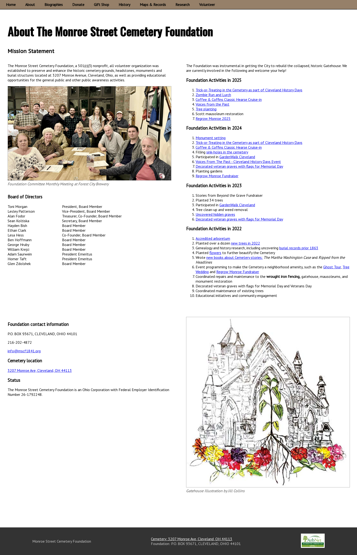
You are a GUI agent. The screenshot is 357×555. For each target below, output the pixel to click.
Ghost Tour (332, 267)
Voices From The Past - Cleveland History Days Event (238, 161)
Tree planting (206, 109)
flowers (215, 252)
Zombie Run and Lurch (213, 94)
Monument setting (211, 137)
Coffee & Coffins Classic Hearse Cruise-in (229, 99)
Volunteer (207, 4)
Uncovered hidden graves (215, 214)
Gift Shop (101, 4)
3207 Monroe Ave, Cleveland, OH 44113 (40, 370)
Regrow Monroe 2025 (213, 118)
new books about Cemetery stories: (234, 257)
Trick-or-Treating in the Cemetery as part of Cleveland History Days (249, 90)
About (30, 4)
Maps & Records (153, 4)
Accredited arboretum (213, 238)
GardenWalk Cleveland (237, 156)
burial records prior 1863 (298, 248)
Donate (78, 4)
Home (11, 4)
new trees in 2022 (245, 243)
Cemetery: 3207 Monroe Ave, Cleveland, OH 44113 (191, 538)
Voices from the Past (212, 104)
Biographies (53, 4)
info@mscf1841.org (24, 351)
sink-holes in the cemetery (227, 152)
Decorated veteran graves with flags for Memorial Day (239, 166)
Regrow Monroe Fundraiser (217, 175)
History (124, 4)
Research (182, 4)
